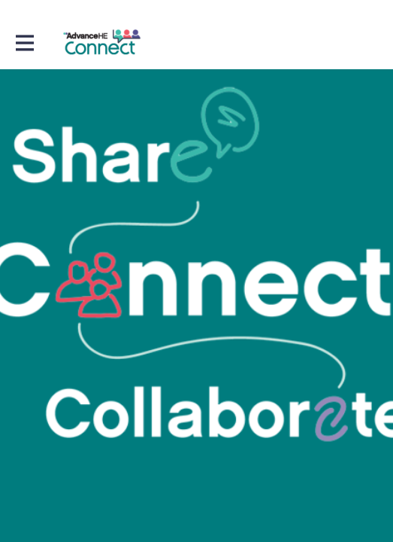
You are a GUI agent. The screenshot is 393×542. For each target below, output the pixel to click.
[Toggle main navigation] (24, 42)
